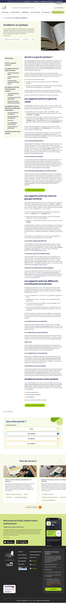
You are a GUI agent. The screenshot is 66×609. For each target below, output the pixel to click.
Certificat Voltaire (15, 12)
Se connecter (59, 7)
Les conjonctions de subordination (12, 117)
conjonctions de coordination (42, 326)
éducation (36, 1)
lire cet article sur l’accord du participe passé (42, 152)
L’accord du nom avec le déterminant (13, 98)
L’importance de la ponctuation (12, 127)
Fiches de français (35, 12)
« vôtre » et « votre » (35, 277)
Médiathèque (25, 12)
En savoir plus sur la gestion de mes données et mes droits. (54, 583)
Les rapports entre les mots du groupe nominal (12, 89)
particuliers (27, 1)
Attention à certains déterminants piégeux (13, 102)
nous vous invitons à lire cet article (41, 167)
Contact (20, 551)
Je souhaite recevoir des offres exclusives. (54, 575)
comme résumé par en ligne (51, 358)
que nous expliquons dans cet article (38, 264)
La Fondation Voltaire (35, 551)
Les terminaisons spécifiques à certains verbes (13, 82)
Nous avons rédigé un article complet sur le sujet (42, 371)
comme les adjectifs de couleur (38, 250)
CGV (34, 600)
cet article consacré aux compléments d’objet (38, 347)
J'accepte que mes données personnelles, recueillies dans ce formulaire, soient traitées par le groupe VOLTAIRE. (54, 582)
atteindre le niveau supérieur (33, 394)
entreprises (59, 1)
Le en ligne (29, 61)
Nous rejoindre (22, 561)
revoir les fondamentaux (32, 392)
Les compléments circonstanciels (12, 123)
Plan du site (21, 564)
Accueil (5, 18)
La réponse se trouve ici (39, 275)
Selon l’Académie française (47, 67)
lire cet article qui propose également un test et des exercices (42, 133)
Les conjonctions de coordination (12, 113)
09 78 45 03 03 (58, 3)
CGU (30, 600)
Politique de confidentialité (42, 600)
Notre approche (46, 12)
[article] (26, 484)
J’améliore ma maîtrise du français (35, 190)
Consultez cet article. (55, 339)
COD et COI (10, 120)
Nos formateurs (22, 555)
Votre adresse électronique (51, 564)
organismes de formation (47, 1)
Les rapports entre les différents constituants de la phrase (12, 108)
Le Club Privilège (22, 558)
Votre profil (48, 569)
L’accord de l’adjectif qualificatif (13, 94)
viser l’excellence (30, 397)
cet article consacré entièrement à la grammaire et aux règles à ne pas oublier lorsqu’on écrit (43, 384)
